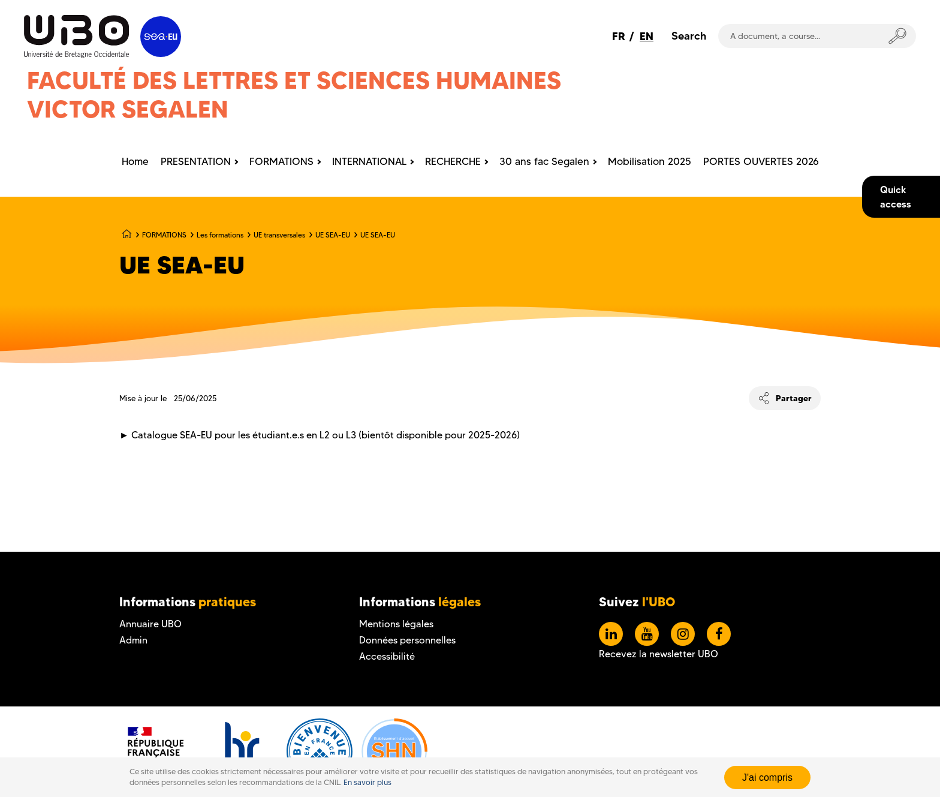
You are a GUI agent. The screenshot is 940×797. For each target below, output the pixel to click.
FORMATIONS (164, 234)
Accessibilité (387, 656)
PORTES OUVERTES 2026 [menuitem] (761, 161)
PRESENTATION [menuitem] (196, 161)
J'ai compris (767, 777)
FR (618, 36)
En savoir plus (367, 782)
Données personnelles (407, 640)
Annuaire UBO (150, 624)
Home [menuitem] (135, 161)
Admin (133, 640)
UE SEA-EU (332, 234)
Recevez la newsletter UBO (658, 654)
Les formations (220, 234)
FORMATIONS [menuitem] (281, 161)
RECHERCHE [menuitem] (453, 161)
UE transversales (279, 234)
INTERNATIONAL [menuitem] (369, 161)
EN (646, 36)
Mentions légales (396, 624)
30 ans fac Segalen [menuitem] (544, 161)
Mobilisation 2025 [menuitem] (649, 161)
